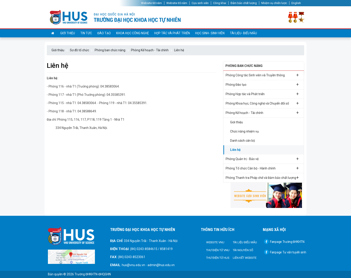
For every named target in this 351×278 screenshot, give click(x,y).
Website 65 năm (176, 3)
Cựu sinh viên (200, 3)
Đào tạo (104, 33)
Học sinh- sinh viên (210, 33)
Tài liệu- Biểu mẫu (243, 33)
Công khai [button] (219, 3)
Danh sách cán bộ (242, 140)
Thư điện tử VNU (217, 250)
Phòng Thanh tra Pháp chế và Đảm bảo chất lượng (262, 177)
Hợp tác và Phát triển (172, 33)
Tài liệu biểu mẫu (245, 242)
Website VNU (215, 242)
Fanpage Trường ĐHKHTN (284, 242)
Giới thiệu (67, 33)
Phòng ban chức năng (110, 50)
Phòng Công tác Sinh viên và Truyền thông (262, 75)
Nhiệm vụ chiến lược (274, 3)
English (296, 3)
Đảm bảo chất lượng (244, 3)
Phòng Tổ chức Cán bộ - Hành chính (262, 168)
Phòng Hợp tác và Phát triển (262, 93)
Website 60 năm (151, 3)
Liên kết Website (245, 257)
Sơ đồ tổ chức (79, 50)
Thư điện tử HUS (217, 257)
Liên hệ (179, 50)
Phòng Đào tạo (262, 84)
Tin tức (86, 33)
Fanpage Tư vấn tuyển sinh (285, 252)
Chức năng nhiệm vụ (244, 131)
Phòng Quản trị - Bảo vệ (262, 158)
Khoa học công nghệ (132, 33)
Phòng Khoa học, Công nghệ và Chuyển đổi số (262, 103)
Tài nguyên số (243, 250)
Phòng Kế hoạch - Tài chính (150, 50)
